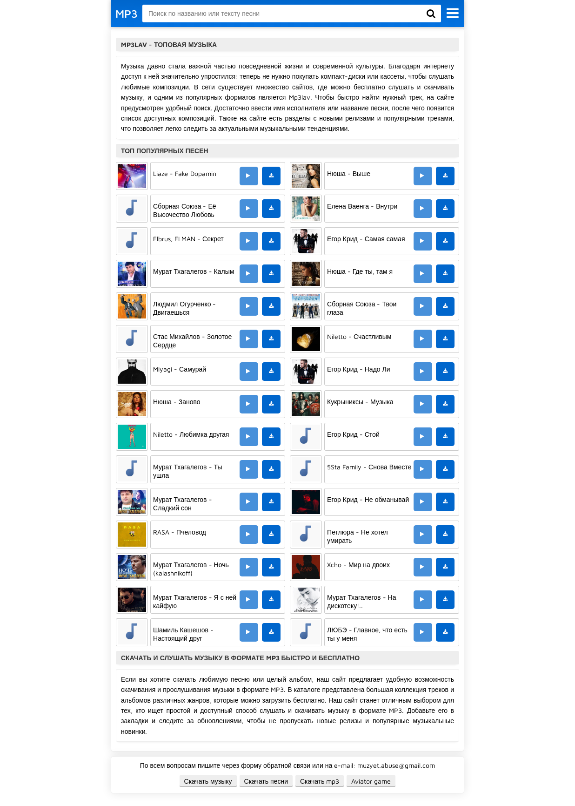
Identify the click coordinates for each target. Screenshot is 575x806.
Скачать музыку (208, 781)
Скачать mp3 (320, 781)
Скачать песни (266, 781)
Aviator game (371, 781)
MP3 (126, 13)
